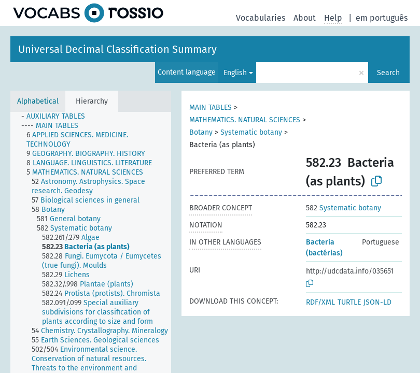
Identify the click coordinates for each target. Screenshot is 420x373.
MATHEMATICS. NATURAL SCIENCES (244, 120)
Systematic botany (251, 132)
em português (382, 18)
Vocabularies (260, 18)
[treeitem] (57, 116)
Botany (201, 132)
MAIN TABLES (210, 107)
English (235, 72)
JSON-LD (377, 302)
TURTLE (349, 302)
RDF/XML (320, 302)
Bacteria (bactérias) (324, 247)
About (304, 18)
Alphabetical (38, 101)
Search (388, 72)
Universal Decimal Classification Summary (117, 49)
